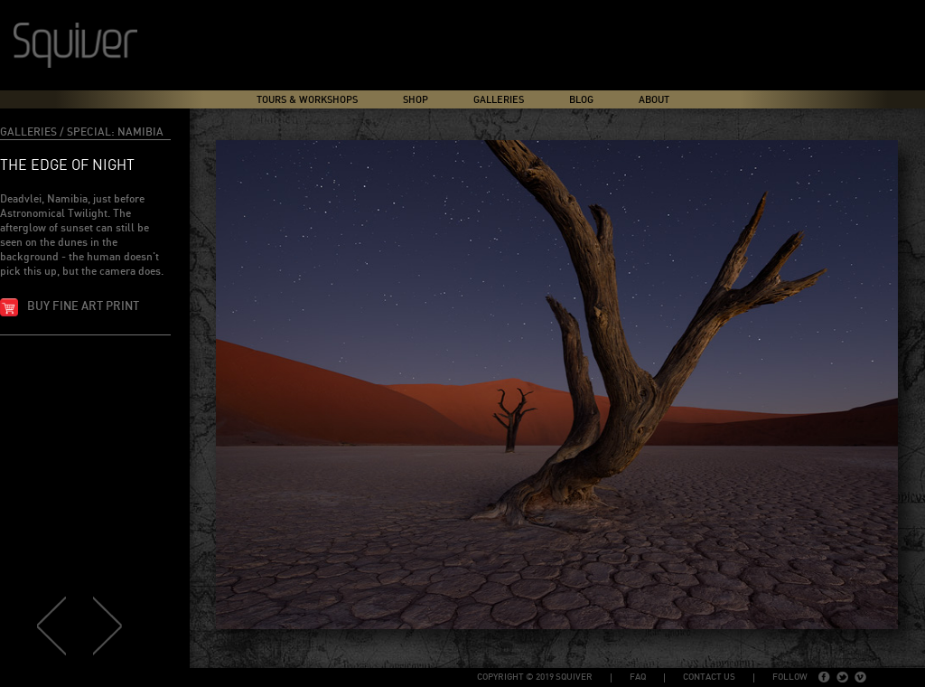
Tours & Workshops (307, 100)
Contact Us (709, 677)
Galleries (498, 100)
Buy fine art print (83, 307)
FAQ (638, 677)
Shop (415, 100)
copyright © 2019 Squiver (535, 677)
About (654, 100)
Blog (581, 100)
